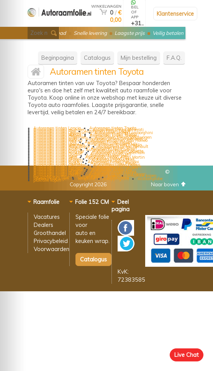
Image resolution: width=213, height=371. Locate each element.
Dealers (43, 224)
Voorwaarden (51, 249)
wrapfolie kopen (142, 175)
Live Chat (186, 354)
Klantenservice (175, 13)
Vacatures (47, 216)
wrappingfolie (116, 178)
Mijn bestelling (139, 57)
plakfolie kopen (47, 180)
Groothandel (50, 232)
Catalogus (97, 57)
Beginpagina (57, 57)
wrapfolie (86, 178)
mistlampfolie (150, 178)
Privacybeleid (51, 241)
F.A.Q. (174, 57)
